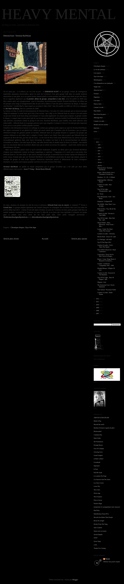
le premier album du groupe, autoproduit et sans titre (46, 99)
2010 (97, 305)
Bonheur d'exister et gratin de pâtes (104, 428)
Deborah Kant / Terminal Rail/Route (104, 168)
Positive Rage (98, 503)
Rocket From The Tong (100, 524)
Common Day (98, 435)
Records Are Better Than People (103, 517)
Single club (97, 87)
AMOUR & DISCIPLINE (101, 417)
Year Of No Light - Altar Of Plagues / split (105, 278)
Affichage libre (98, 117)
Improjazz (97, 466)
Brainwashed (97, 431)
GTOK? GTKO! (98, 459)
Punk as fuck (97, 104)
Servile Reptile (98, 534)
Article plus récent (11, 238)
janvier (100, 165)
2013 (97, 142)
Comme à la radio (99, 121)
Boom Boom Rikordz (43, 169)
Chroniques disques (17, 227)
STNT (95, 538)
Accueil (45, 238)
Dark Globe (97, 438)
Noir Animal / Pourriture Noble (106, 290)
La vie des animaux (99, 69)
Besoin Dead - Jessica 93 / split (106, 236)
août (99, 145)
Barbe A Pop (97, 421)
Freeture (96, 93)
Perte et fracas (98, 500)
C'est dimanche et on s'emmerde (103, 83)
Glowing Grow (98, 452)
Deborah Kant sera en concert (58, 205)
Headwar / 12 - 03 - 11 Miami (106, 177)
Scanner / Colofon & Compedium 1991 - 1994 (105, 264)
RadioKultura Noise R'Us (101, 514)
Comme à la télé (98, 107)
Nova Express (98, 497)
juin (99, 150)
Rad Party (97, 510)
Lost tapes (97, 100)
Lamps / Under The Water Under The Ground (105, 230)
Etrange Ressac (98, 445)
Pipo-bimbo (97, 111)
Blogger (75, 580)
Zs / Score (100, 194)
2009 (97, 307)
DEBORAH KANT (52, 92)
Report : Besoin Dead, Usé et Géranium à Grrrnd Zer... (106, 173)
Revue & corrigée (99, 521)
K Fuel (96, 469)
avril (99, 156)
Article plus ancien (79, 238)
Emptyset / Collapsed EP (104, 201)
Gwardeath (97, 462)
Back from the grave (100, 114)
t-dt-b (95, 545)
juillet (100, 147)
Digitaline (97, 97)
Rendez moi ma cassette (101, 124)
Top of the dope (30, 227)
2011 (97, 301)
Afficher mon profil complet (111, 562)
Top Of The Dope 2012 (104, 242)
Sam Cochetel (98, 527)
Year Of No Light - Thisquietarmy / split (104, 190)
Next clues (97, 490)
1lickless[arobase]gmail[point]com (15, 217)
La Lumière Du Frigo (100, 476)
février (100, 162)
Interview (96, 128)
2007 (97, 313)
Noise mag (97, 493)
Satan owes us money (100, 531)
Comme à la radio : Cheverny (106, 234)
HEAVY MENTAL (59, 14)
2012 (97, 299)
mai (99, 153)
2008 (97, 310)
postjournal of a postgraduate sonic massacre (107, 507)
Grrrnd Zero (7, 207)
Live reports (97, 73)
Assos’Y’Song (29, 169)
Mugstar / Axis (101, 282)
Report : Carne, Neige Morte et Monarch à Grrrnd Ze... (106, 260)
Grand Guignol (98, 455)
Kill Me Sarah (98, 472)
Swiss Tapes (97, 541)
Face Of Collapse (99, 448)
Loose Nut (97, 486)
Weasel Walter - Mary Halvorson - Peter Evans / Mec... (105, 224)
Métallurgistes (98, 80)
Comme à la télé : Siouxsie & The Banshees (106, 274)
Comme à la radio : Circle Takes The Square (105, 246)
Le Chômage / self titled (104, 239)
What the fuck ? (98, 90)
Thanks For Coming (100, 548)
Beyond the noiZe (99, 424)
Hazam (107, 559)
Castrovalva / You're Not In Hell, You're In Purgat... (105, 255)
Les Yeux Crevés (99, 483)
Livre (95, 131)
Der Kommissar (98, 441)
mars (99, 159)
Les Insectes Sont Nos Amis (102, 479)
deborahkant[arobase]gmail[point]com (45, 217)
